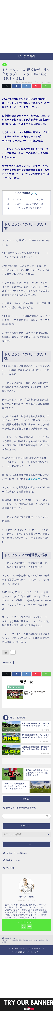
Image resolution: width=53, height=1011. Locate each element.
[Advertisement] (26, 26)
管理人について (13, 860)
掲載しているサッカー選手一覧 (21, 808)
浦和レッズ (8, 662)
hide (34, 193)
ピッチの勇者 (26, 56)
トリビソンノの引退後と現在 (27, 208)
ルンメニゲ (34, 479)
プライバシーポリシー (16, 853)
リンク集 (10, 868)
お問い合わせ (36, 948)
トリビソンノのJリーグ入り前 (27, 199)
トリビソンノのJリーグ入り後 (27, 203)
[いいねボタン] (5, 652)
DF (5, 64)
